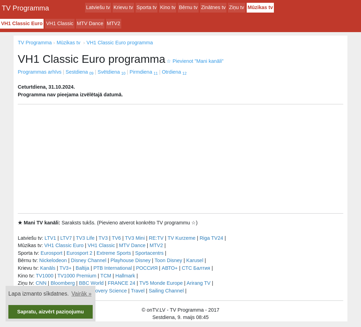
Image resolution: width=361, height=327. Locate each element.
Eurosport (51, 253)
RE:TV (156, 238)
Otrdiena (174, 72)
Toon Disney (168, 260)
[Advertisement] (180, 159)
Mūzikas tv (260, 7)
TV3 (103, 238)
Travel (138, 290)
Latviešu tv (98, 7)
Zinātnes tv (213, 7)
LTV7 (66, 238)
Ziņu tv (236, 7)
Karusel (194, 260)
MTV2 (113, 23)
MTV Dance (90, 23)
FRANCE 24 (121, 283)
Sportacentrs (149, 253)
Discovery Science (106, 290)
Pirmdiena (144, 72)
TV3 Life (85, 238)
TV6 (116, 238)
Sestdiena (79, 72)
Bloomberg (63, 283)
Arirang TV (199, 283)
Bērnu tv (188, 7)
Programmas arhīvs (40, 72)
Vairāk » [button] (81, 294)
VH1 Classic (59, 23)
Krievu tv (123, 7)
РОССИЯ (147, 268)
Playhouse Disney (130, 260)
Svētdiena (111, 72)
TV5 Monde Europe (161, 283)
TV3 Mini (135, 238)
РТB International (112, 268)
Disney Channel (89, 260)
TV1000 (44, 275)
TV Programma (25, 8)
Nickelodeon (53, 260)
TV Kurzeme (181, 238)
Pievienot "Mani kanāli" (195, 61)
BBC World (91, 283)
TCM (105, 275)
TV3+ (65, 268)
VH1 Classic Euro (22, 23)
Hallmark (125, 275)
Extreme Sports (114, 253)
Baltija (82, 268)
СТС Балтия (196, 268)
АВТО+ (170, 268)
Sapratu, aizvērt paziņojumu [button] (50, 311)
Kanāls (47, 268)
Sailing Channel (166, 290)
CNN (41, 283)
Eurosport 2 (79, 253)
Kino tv (167, 7)
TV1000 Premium (77, 275)
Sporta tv (147, 7)
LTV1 (50, 238)
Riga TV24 (211, 238)
